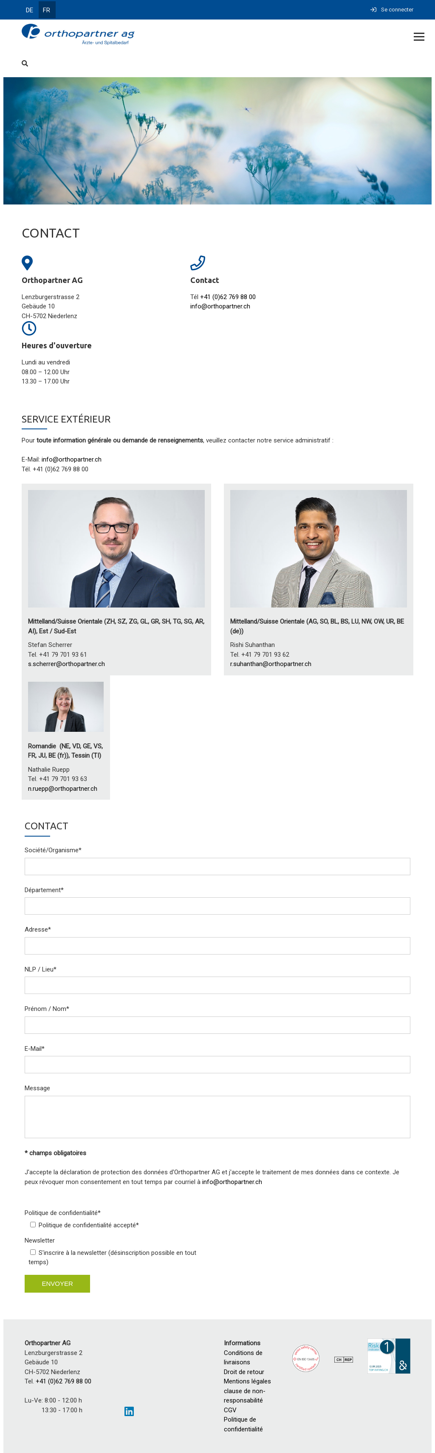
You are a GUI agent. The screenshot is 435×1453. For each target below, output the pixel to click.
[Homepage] (178, 35)
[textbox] (217, 460)
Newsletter (40, 1240)
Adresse (38, 929)
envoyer (57, 1283)
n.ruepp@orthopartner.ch (62, 788)
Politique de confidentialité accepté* (89, 1225)
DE (29, 10)
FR (46, 10)
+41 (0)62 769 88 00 (228, 297)
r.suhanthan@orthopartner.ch (270, 664)
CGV (230, 1410)
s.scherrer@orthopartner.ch (66, 664)
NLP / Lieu (40, 969)
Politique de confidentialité (63, 1213)
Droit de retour (244, 1372)
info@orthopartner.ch (220, 306)
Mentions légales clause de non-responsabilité (249, 1390)
